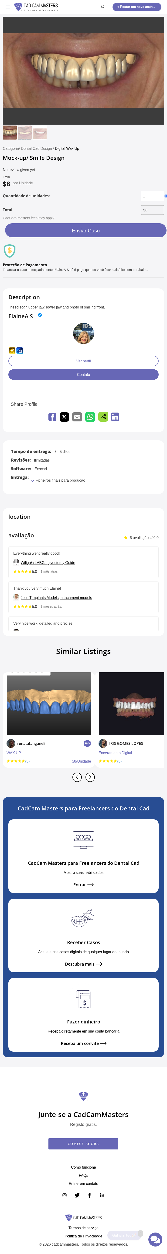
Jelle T (26, 597)
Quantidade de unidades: (26, 195)
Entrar (83, 884)
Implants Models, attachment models (62, 597)
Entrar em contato (83, 1183)
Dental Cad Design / (38, 148)
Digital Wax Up (67, 148)
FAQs (83, 1175)
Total (7, 209)
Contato (83, 374)
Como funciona (83, 1167)
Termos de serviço (83, 1227)
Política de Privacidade (83, 1236)
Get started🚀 (126, 1234)
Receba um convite (83, 1043)
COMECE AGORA (83, 1144)
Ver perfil (83, 361)
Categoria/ (11, 148)
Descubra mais (83, 964)
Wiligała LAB (31, 562)
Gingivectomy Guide (58, 562)
